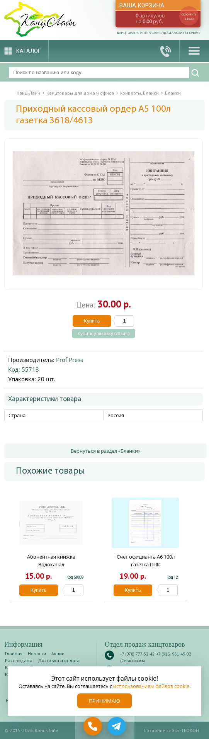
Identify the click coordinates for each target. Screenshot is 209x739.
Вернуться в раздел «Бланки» (105, 450)
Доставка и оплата (59, 660)
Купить (92, 321)
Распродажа (18, 660)
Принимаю (104, 700)
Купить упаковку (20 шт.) (103, 333)
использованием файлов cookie (151, 686)
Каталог (28, 51)
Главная (13, 653)
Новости (37, 653)
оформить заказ (189, 16)
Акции (58, 653)
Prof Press (69, 360)
